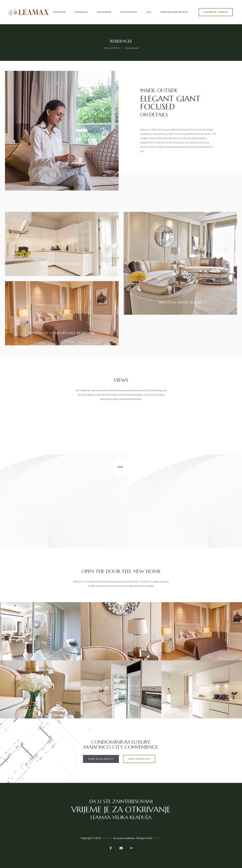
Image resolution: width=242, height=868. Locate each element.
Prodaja (81, 12)
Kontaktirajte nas (174, 12)
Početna (59, 12)
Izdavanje (104, 12)
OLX (149, 12)
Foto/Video (129, 12)
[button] (216, 12)
